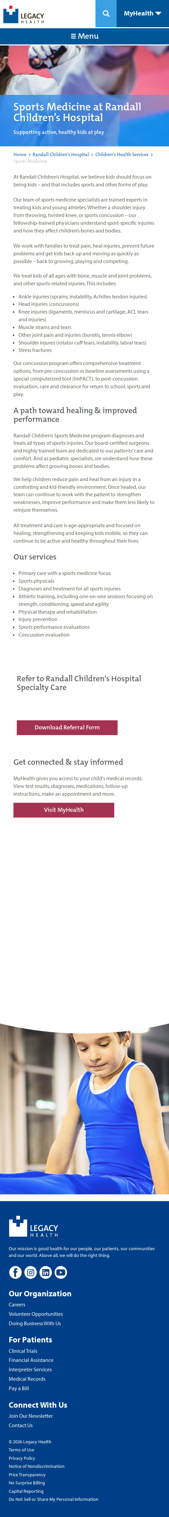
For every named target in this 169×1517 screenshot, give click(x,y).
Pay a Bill (19, 1388)
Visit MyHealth (64, 810)
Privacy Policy (22, 1458)
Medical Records (27, 1378)
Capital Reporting (26, 1491)
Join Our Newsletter (31, 1415)
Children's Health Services (122, 154)
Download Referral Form (67, 727)
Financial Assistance (31, 1360)
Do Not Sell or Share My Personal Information (53, 1499)
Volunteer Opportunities (36, 1313)
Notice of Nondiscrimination (37, 1466)
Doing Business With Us (35, 1323)
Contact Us (21, 1425)
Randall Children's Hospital (61, 154)
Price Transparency (27, 1475)
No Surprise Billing (27, 1483)
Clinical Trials (23, 1350)
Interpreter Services (30, 1369)
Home (19, 154)
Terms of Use (21, 1450)
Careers (17, 1304)
